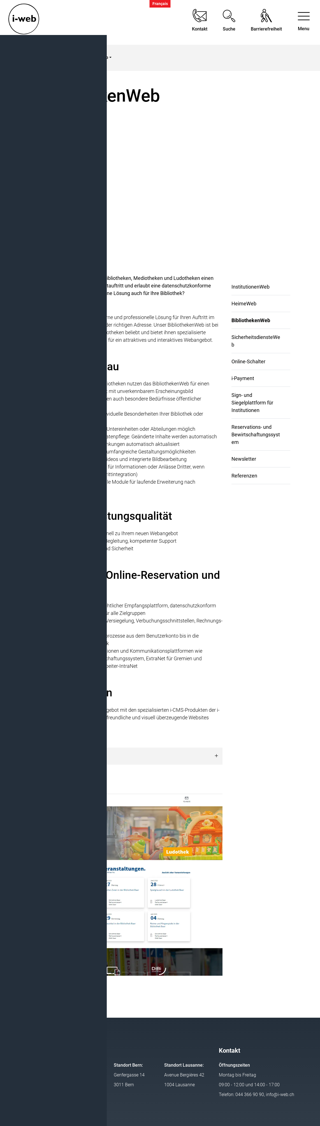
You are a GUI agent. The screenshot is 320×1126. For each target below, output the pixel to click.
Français (160, 3)
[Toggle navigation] (304, 22)
